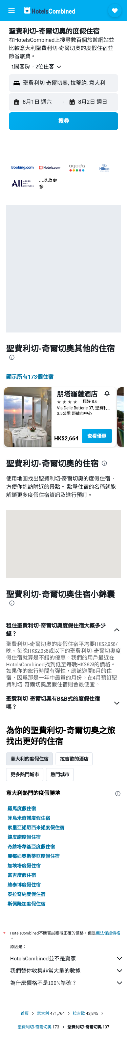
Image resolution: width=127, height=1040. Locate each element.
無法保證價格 (108, 933)
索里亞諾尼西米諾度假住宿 (35, 827)
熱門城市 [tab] (59, 774)
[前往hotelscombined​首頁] (49, 10)
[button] (11, 10)
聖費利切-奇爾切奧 (34, 1027)
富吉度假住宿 (21, 875)
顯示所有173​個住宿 (30, 377)
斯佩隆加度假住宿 (26, 904)
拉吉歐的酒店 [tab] (74, 759)
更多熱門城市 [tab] (24, 774)
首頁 (25, 1013)
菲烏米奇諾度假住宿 (28, 818)
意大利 (43, 1013)
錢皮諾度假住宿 (24, 837)
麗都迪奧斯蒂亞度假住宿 (33, 856)
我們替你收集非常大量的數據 (67, 970)
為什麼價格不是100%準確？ (67, 983)
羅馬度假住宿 (21, 808)
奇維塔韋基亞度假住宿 (31, 846)
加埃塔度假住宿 (24, 865)
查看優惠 (96, 436)
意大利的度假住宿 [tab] (29, 759)
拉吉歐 (79, 1013)
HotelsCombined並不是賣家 (67, 958)
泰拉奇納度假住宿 (26, 894)
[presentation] (12, 357)
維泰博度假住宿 (24, 885)
